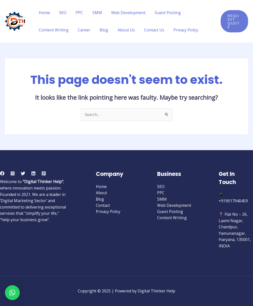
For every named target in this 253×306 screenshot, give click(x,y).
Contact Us (148, 30)
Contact (103, 205)
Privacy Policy (178, 30)
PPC (76, 12)
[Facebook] (2, 173)
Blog (100, 30)
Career (82, 30)
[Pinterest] (44, 173)
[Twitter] (23, 173)
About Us (121, 30)
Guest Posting (161, 12)
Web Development (122, 12)
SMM (92, 12)
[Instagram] (12, 173)
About (101, 193)
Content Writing (53, 30)
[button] (12, 292)
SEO (60, 12)
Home (43, 12)
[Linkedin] (33, 173)
